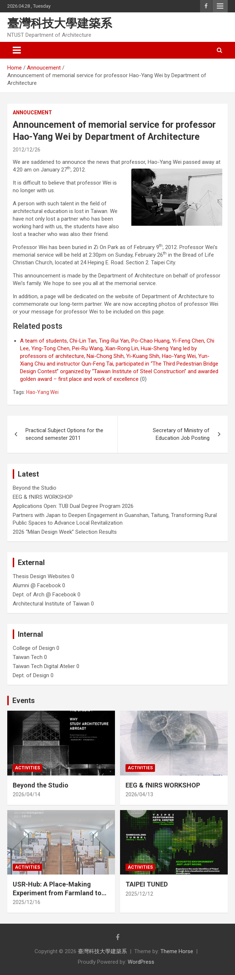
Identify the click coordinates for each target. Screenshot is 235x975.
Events (23, 700)
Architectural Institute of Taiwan (51, 603)
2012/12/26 (26, 150)
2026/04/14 (26, 794)
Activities (27, 767)
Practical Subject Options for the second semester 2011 (64, 434)
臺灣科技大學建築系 (59, 23)
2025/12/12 (139, 894)
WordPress (141, 962)
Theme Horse (176, 951)
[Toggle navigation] (16, 50)
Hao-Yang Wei (42, 392)
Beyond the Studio (34, 488)
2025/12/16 (26, 902)
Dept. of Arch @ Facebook (44, 594)
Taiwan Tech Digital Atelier (44, 666)
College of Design (34, 648)
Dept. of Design (31, 675)
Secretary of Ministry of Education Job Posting (181, 434)
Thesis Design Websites (41, 576)
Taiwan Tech (28, 657)
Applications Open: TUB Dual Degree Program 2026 (73, 506)
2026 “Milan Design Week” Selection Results (65, 532)
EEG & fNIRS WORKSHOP (43, 497)
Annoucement (32, 112)
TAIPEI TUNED (147, 884)
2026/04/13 (139, 794)
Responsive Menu (220, 6)
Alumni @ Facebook (37, 585)
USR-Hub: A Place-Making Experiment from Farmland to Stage (57, 892)
